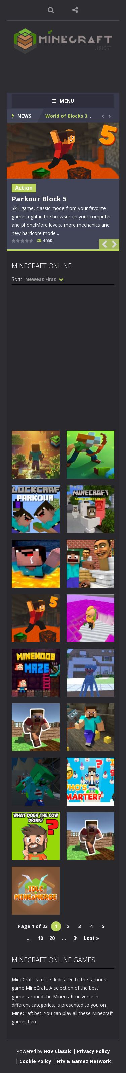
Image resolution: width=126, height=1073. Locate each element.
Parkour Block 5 (39, 198)
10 (40, 938)
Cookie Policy (35, 1061)
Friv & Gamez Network (84, 1061)
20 (52, 938)
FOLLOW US (75, 10)
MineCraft (36, 988)
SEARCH (51, 10)
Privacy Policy (93, 1051)
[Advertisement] (69, 70)
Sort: (17, 279)
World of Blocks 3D (68, 116)
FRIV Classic (58, 1051)
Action (24, 188)
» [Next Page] (76, 938)
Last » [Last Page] (91, 938)
